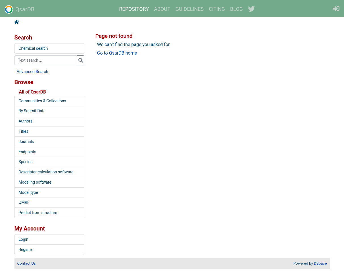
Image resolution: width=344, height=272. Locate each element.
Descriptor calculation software (45, 172)
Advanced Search (32, 71)
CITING (217, 9)
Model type (28, 192)
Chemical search (33, 48)
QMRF (23, 202)
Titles (23, 131)
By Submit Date (31, 111)
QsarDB (19, 9)
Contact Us (26, 263)
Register (25, 249)
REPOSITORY (134, 9)
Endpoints (27, 152)
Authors (25, 121)
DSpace (320, 263)
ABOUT (162, 9)
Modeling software (34, 182)
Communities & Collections (42, 101)
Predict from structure (37, 212)
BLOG (236, 9)
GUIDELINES (190, 9)
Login (23, 239)
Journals (26, 141)
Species (25, 161)
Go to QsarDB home (117, 53)
